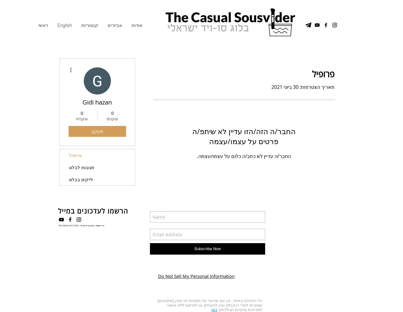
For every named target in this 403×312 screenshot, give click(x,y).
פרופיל (75, 155)
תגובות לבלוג (81, 167)
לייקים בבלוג (81, 179)
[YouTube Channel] (317, 25)
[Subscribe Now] (207, 249)
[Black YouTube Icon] (61, 220)
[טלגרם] (308, 25)
